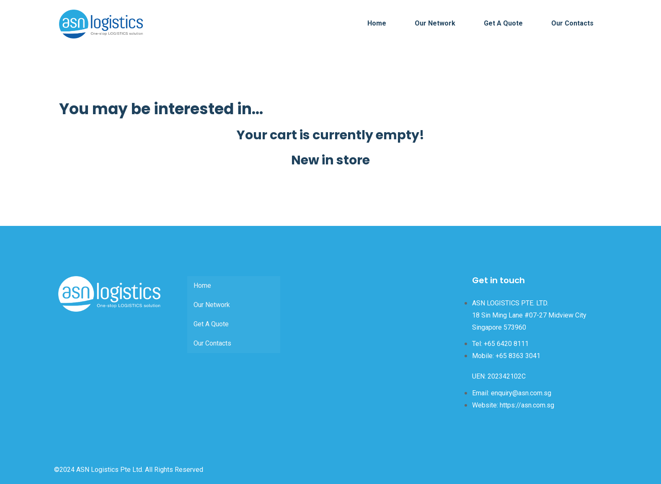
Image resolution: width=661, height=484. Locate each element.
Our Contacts (572, 23)
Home (376, 23)
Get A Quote (503, 23)
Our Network (435, 23)
